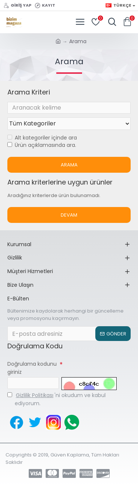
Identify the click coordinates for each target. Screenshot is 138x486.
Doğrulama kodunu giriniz (32, 368)
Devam (69, 214)
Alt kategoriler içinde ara (42, 137)
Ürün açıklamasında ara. (41, 145)
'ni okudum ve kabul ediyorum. (56, 399)
